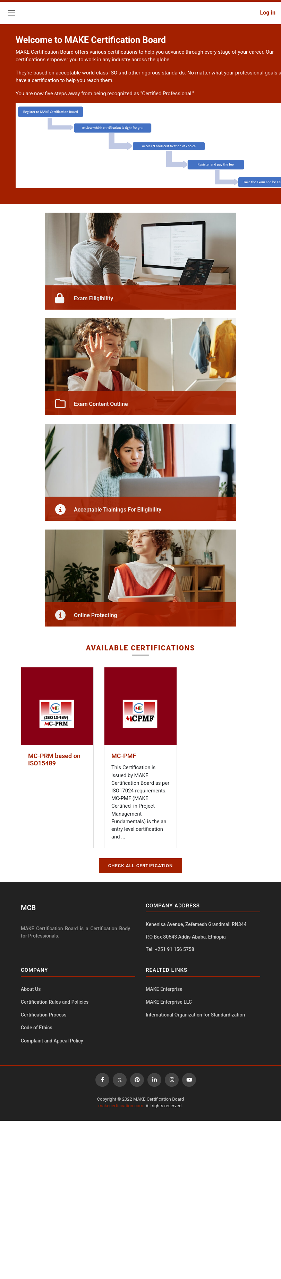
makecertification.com (120, 1105)
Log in (267, 12)
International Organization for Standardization (195, 1015)
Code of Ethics (36, 1027)
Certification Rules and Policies (54, 1002)
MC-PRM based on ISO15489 (54, 759)
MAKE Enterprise (164, 989)
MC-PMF (123, 756)
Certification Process (44, 1015)
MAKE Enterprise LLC (169, 1002)
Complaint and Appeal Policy (52, 1040)
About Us (31, 989)
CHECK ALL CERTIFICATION (140, 865)
